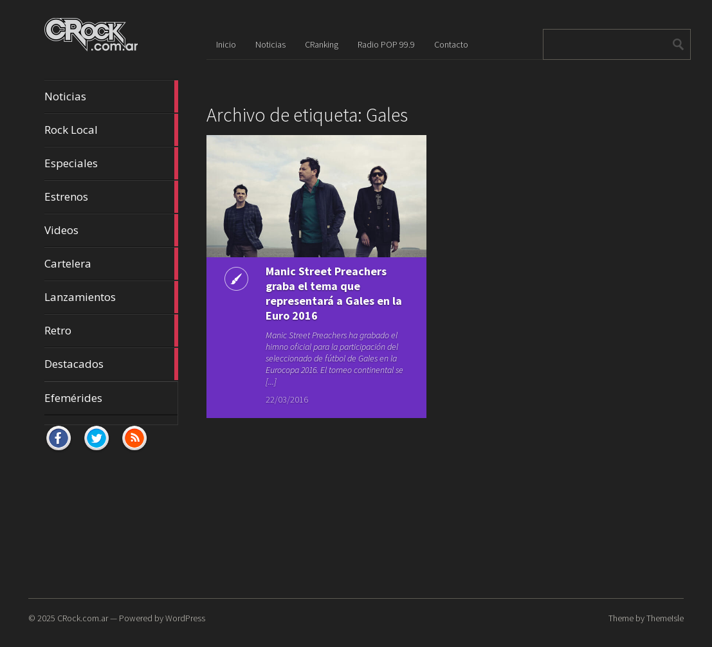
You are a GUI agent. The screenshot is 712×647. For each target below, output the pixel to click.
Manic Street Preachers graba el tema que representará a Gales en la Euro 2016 (334, 293)
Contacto (451, 44)
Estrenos (111, 197)
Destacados (111, 364)
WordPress (185, 618)
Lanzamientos (111, 297)
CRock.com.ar (82, 618)
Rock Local (111, 130)
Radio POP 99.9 (386, 44)
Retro (111, 330)
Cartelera (111, 264)
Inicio (226, 44)
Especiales (111, 163)
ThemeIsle (665, 618)
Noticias (111, 96)
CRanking (321, 44)
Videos (111, 230)
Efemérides (73, 397)
